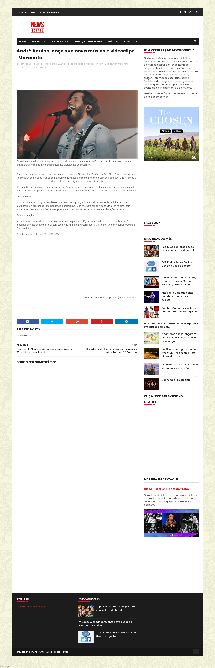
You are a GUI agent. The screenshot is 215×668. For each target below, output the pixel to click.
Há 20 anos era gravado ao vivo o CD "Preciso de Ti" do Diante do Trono (179, 353)
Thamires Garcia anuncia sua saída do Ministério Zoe (180, 366)
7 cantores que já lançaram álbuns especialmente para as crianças (179, 337)
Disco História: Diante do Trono (166, 489)
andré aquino (78, 63)
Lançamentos (102, 63)
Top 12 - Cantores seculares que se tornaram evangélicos (180, 309)
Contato (30, 12)
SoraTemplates (37, 652)
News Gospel (40, 67)
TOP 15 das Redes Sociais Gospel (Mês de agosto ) (177, 264)
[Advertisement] (78, 79)
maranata (123, 63)
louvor (113, 63)
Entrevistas (60, 41)
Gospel (89, 63)
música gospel (25, 67)
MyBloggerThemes (58, 652)
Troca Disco (132, 41)
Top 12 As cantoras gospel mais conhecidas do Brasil (178, 248)
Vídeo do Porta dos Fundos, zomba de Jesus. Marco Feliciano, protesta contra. (179, 281)
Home (22, 41)
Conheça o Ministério (87, 41)
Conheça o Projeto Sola (176, 380)
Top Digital (39, 41)
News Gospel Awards (48, 12)
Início (20, 12)
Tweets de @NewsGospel (31, 606)
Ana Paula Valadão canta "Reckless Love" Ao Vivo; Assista (178, 296)
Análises (113, 41)
